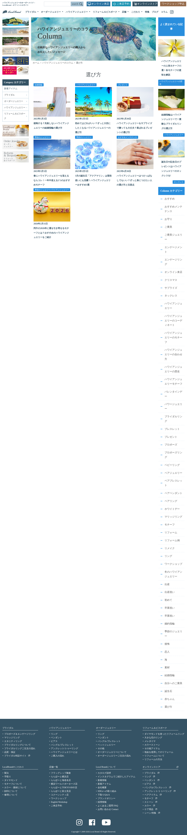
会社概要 (102, 787)
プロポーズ (171, 444)
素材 (167, 667)
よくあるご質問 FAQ (108, 806)
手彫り (7, 776)
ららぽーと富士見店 (61, 791)
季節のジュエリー (42, 137)
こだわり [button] (136, 12)
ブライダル (7, 728)
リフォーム (171, 532)
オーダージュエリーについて (112, 752)
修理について (11, 795)
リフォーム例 (172, 540)
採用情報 (102, 802)
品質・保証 (9, 752)
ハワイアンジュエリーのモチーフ (173, 337)
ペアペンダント (173, 493)
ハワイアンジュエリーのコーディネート (173, 320)
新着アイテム (10, 88)
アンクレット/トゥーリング (64, 748)
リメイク (170, 548)
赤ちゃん (170, 699)
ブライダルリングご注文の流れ (19, 748)
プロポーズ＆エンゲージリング (19, 734)
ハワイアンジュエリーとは (64, 752)
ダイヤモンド (11, 780)
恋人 (167, 651)
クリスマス (171, 280)
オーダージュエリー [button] (51, 12)
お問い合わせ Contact (108, 809)
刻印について (11, 791)
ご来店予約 (123, 3)
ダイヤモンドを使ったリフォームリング (164, 734)
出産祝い (170, 592)
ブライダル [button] (31, 12)
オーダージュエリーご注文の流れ (114, 756)
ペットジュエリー (106, 745)
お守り (168, 219)
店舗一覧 (53, 767)
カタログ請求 (104, 773)
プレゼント (122, 85)
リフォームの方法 (153, 759)
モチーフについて (13, 784)
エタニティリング (13, 741)
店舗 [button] (124, 12)
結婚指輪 (38, 85)
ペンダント (56, 737)
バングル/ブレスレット (62, 745)
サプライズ (171, 287)
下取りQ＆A (104, 795)
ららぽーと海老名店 (61, 780)
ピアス (54, 741)
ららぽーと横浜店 (60, 776)
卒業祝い (170, 607)
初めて (168, 600)
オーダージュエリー (106, 728)
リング (168, 556)
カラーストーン (152, 745)
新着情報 (102, 780)
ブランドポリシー (106, 798)
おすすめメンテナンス (127, 137)
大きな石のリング (153, 737)
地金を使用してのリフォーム (158, 752)
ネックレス (171, 295)
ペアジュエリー (173, 473)
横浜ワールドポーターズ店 (64, 784)
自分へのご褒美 (173, 683)
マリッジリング (173, 516)
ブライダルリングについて (17, 745)
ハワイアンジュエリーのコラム (57, 63)
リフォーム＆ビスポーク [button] (105, 12)
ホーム (36, 63)
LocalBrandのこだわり (13, 767)
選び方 (168, 706)
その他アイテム (152, 748)
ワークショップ (173, 564)
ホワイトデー (172, 509)
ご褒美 (168, 227)
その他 (101, 748)
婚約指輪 (170, 623)
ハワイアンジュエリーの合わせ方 (173, 354)
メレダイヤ (150, 741)
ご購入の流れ (57, 756)
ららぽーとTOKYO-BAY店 (64, 787)
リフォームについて (154, 756)
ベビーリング (172, 465)
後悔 (167, 644)
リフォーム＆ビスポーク (155, 728)
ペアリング (171, 501)
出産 (167, 584)
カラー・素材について (15, 787)
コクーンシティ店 (60, 795)
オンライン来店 (100, 3)
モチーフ (170, 524)
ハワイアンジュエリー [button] (77, 12)
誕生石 (168, 691)
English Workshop (59, 802)
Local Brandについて (106, 767)
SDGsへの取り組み (107, 791)
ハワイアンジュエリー (85, 85)
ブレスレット (172, 429)
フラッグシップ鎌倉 (61, 773)
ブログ (155, 12)
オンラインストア (147, 3)
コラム (164, 12)
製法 (6, 773)
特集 (147, 12)
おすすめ (170, 198)
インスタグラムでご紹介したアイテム (116, 776)
